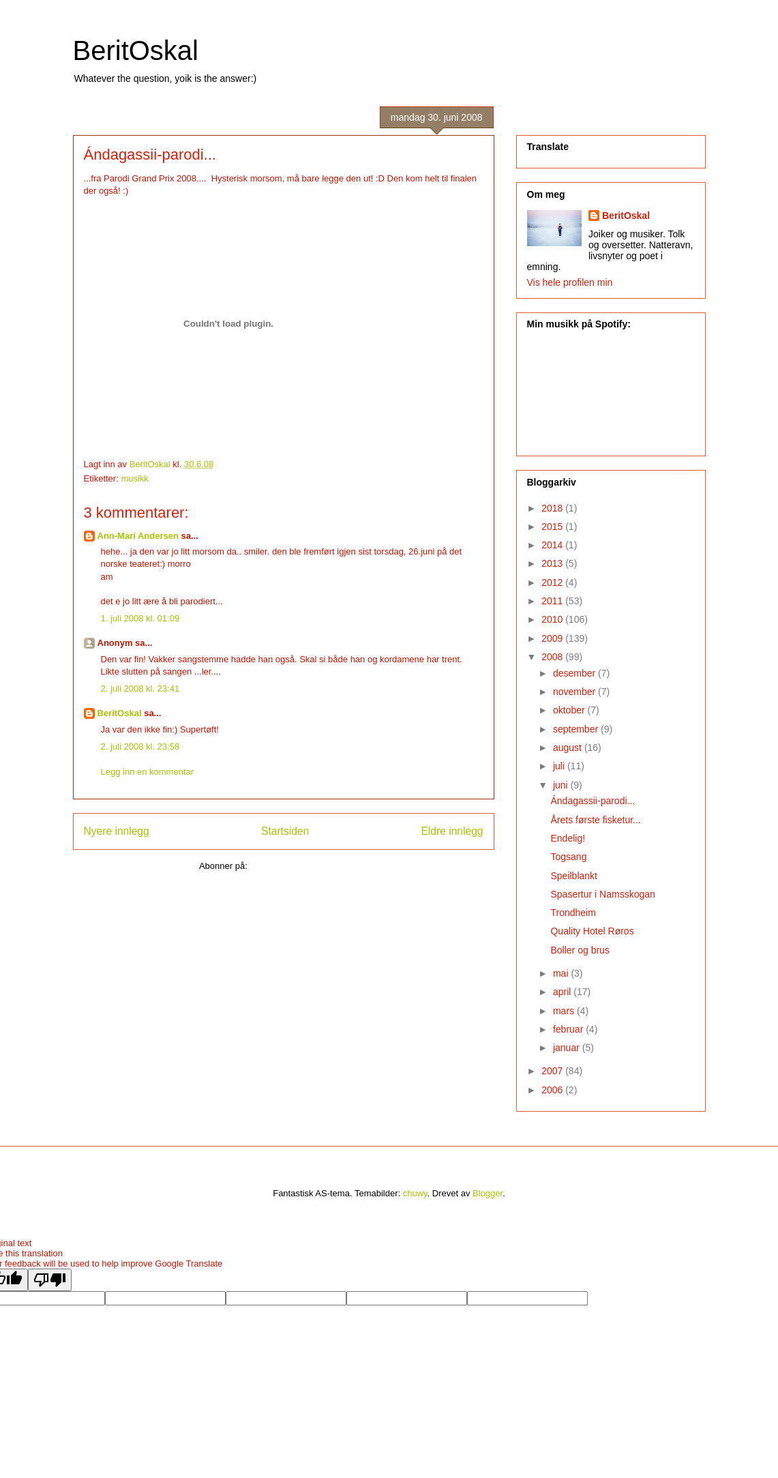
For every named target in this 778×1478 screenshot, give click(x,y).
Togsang (568, 856)
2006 (553, 1089)
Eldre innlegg (452, 831)
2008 (553, 656)
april (563, 991)
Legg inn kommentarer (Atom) (309, 866)
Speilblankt (573, 875)
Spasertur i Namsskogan (602, 894)
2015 (553, 526)
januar (567, 1047)
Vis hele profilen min (570, 282)
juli (560, 765)
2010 (553, 619)
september (577, 729)
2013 (553, 563)
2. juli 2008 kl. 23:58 (140, 746)
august (568, 747)
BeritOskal (136, 50)
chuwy (415, 1193)
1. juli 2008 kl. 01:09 (140, 618)
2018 (553, 508)
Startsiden (285, 831)
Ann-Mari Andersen (138, 536)
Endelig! (567, 838)
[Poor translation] (50, 1280)
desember (575, 673)
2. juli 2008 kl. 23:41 (140, 688)
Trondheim (572, 912)
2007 (553, 1070)
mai (562, 973)
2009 (553, 638)
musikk (134, 478)
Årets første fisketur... (595, 819)
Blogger (488, 1193)
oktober (570, 710)
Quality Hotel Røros (591, 931)
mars (565, 1010)
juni (562, 785)
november (575, 691)
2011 (553, 600)
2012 (553, 582)
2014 (553, 545)
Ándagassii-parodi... (592, 800)
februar (569, 1029)
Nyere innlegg (116, 831)
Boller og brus (579, 950)
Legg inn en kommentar (147, 772)
